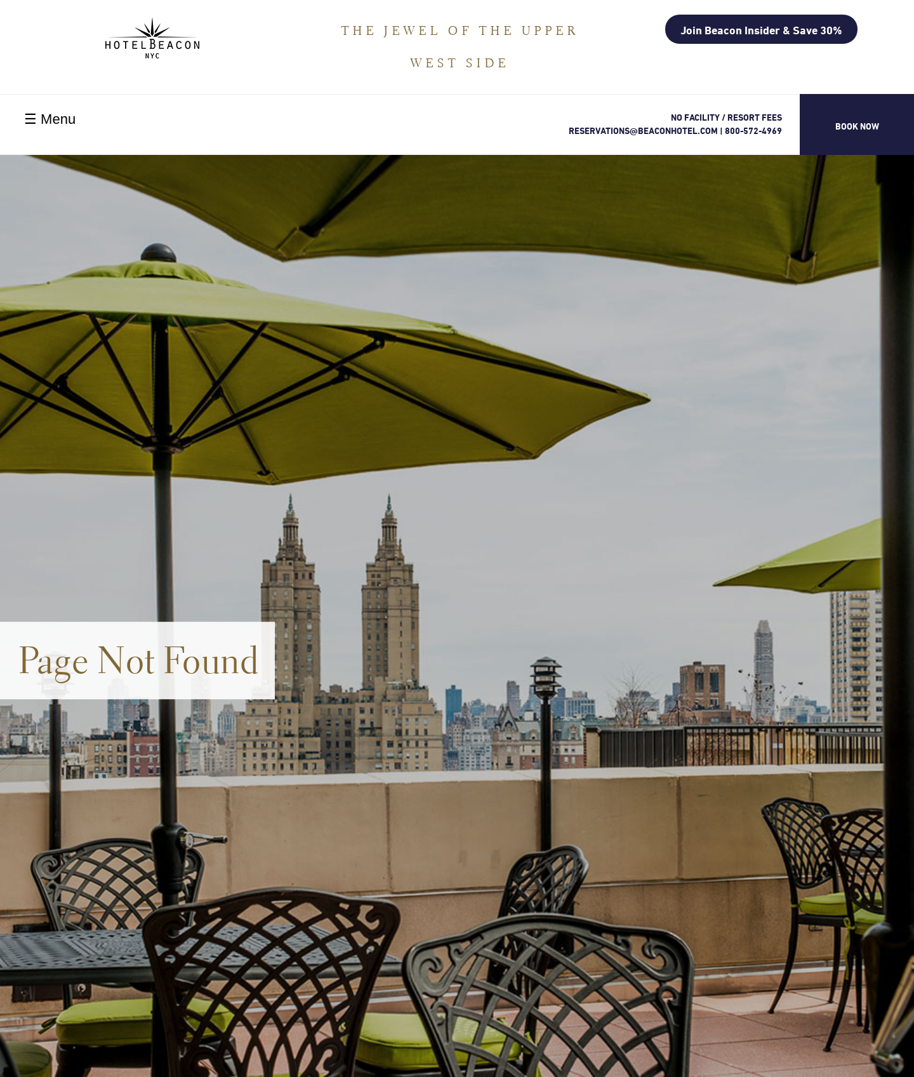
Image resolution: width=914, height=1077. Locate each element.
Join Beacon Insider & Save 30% (761, 29)
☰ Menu (50, 119)
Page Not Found (139, 660)
